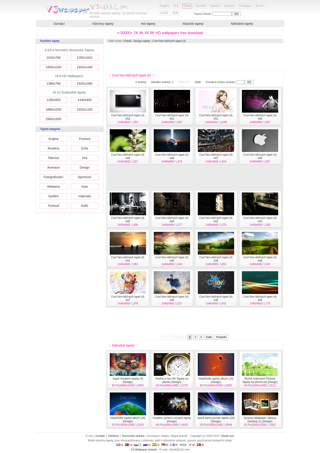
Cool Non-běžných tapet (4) (169, 41)
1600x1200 (53, 67)
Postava (84, 139)
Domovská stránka (133, 436)
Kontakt (100, 436)
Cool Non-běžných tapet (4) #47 (216, 156)
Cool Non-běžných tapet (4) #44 (172, 219)
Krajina (54, 139)
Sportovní (85, 177)
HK (200, 445)
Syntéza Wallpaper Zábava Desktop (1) (260, 419)
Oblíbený (113, 436)
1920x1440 (84, 67)
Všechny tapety (103, 23)
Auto (84, 186)
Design (85, 167)
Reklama (53, 186)
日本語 (164, 13)
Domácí (59, 23)
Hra (84, 158)
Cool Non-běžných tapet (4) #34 (260, 298)
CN (128, 445)
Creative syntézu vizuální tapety (172, 418)
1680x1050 (53, 109)
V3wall (127, 41)
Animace (53, 167)
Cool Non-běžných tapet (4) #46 (260, 156)
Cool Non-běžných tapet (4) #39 (216, 259)
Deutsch (230, 6)
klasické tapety (193, 23)
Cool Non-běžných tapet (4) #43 (216, 219)
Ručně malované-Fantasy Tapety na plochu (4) (258, 380)
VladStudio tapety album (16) (215, 378)
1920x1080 (84, 83)
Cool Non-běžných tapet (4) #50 (260, 117)
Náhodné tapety (242, 23)
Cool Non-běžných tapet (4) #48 (172, 156)
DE (165, 445)
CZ (137, 445)
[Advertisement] (194, 57)
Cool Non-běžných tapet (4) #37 (127, 298)
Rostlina (53, 148)
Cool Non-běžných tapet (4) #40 (172, 259)
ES (155, 445)
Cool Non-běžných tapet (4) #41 (127, 259)
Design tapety (142, 41)
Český (187, 6)
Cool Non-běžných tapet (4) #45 (127, 219)
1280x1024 (84, 57)
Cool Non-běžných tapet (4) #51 (216, 117)
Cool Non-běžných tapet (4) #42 (260, 219)
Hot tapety (148, 23)
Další (84, 206)
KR (183, 445)
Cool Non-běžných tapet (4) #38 (260, 259)
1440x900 (85, 100)
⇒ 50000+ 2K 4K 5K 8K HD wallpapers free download (160, 33)
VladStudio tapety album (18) (127, 418)
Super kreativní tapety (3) (127, 378)
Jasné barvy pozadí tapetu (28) (216, 418)
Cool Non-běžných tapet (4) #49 (127, 156)
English (164, 6)
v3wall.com (227, 436)
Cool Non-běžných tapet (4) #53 (127, 117)
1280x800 (54, 100)
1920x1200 (84, 109)
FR (174, 445)
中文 (176, 6)
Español (215, 6)
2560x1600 (53, 119)
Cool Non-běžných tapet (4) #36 (172, 298)
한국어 (260, 6)
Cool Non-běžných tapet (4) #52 (172, 117)
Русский (201, 6)
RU (147, 445)
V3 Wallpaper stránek (144, 449)
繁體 (175, 13)
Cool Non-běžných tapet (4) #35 (216, 298)
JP (191, 445)
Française (245, 6)
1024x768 (54, 57)
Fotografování (53, 177)
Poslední (221, 337)
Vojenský (84, 196)
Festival (53, 206)
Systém (53, 196)
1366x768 (54, 83)
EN (119, 445)
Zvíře (84, 148)
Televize (53, 158)
